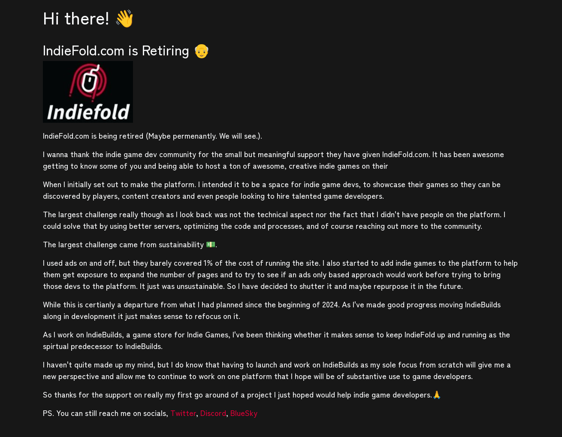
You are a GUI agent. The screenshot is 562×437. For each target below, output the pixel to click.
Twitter (183, 412)
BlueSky (243, 412)
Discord (213, 412)
